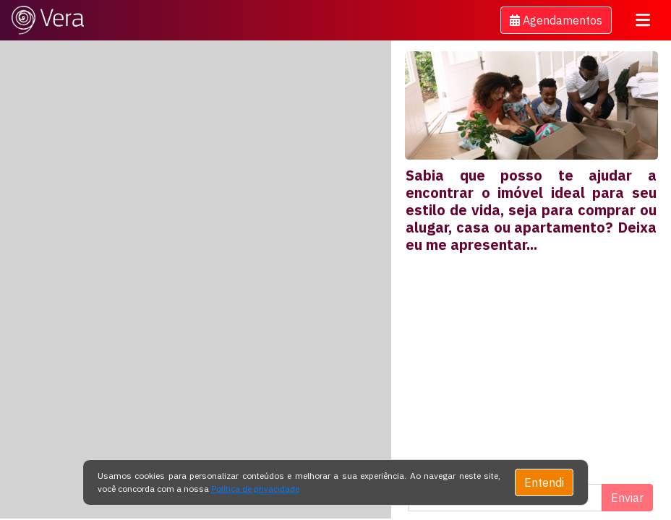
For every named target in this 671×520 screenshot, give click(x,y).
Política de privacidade (255, 488)
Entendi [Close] (544, 482)
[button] (556, 20)
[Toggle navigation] (642, 20)
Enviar (627, 497)
